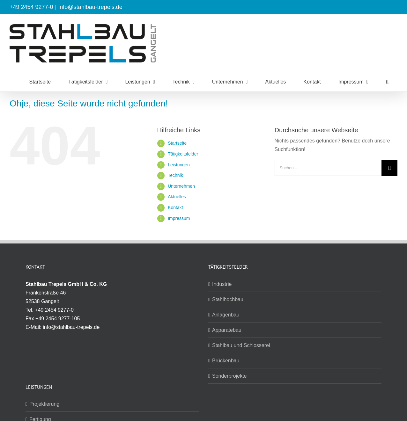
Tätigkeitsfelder (183, 153)
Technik (175, 175)
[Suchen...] (328, 168)
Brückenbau (225, 360)
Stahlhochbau (227, 299)
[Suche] (389, 168)
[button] (387, 81)
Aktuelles (177, 196)
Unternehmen (181, 186)
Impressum (179, 218)
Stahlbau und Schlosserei (241, 345)
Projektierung (44, 404)
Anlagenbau (225, 314)
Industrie (222, 284)
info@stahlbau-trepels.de (90, 7)
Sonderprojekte (229, 376)
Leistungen (179, 164)
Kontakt (175, 207)
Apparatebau (226, 330)
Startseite (177, 143)
